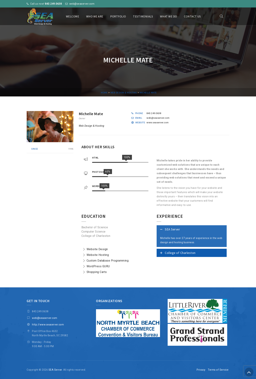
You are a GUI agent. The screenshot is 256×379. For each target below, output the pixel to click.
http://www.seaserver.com (48, 324)
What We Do (168, 16)
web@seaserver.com (82, 3)
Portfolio (118, 16)
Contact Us (192, 16)
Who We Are (94, 16)
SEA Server (55, 369)
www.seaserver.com (157, 122)
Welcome (72, 16)
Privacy (201, 369)
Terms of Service (218, 369)
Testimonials (143, 16)
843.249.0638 (53, 3)
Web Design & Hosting (91, 125)
